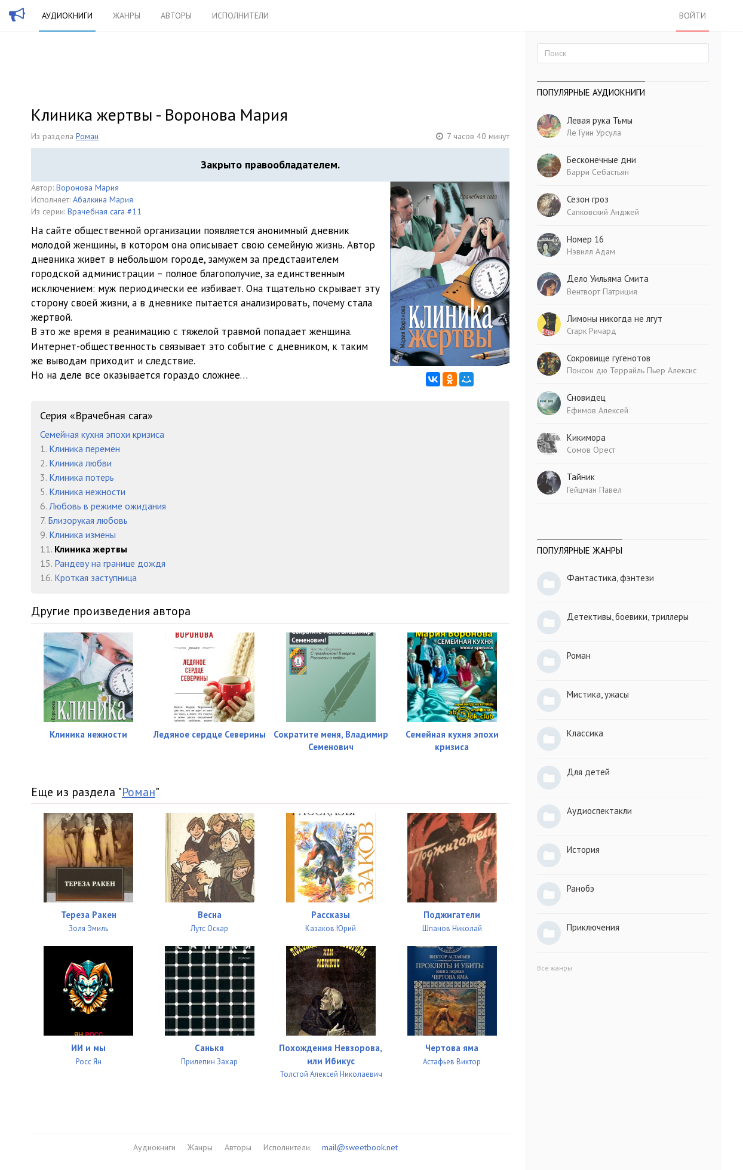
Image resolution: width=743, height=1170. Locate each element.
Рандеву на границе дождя (109, 563)
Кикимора (586, 437)
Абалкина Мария (103, 199)
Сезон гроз (588, 199)
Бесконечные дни (601, 159)
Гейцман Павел (594, 489)
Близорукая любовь (88, 520)
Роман (87, 136)
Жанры (126, 15)
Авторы (176, 15)
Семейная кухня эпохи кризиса (102, 434)
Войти (692, 15)
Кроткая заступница (95, 578)
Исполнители (240, 15)
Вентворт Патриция (602, 291)
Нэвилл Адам (591, 251)
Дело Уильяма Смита (608, 278)
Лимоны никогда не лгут (614, 318)
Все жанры (554, 967)
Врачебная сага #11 (104, 211)
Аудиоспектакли (599, 810)
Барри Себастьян (598, 172)
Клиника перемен (84, 449)
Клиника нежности (87, 492)
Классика (585, 733)
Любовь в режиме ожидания (107, 506)
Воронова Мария (87, 187)
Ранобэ (580, 888)
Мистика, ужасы (598, 694)
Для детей (588, 772)
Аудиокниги (67, 15)
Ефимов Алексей (597, 410)
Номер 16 (585, 239)
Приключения (593, 927)
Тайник (581, 477)
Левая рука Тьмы (600, 120)
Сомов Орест (591, 449)
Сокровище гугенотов (608, 358)
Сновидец (586, 397)
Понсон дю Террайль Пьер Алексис (631, 370)
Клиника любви (80, 463)
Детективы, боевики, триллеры (628, 616)
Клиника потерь (81, 477)
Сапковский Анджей (603, 212)
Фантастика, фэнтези (610, 578)
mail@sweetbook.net (360, 1147)
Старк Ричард (591, 330)
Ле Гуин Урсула (594, 132)
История (583, 849)
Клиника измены (82, 535)
